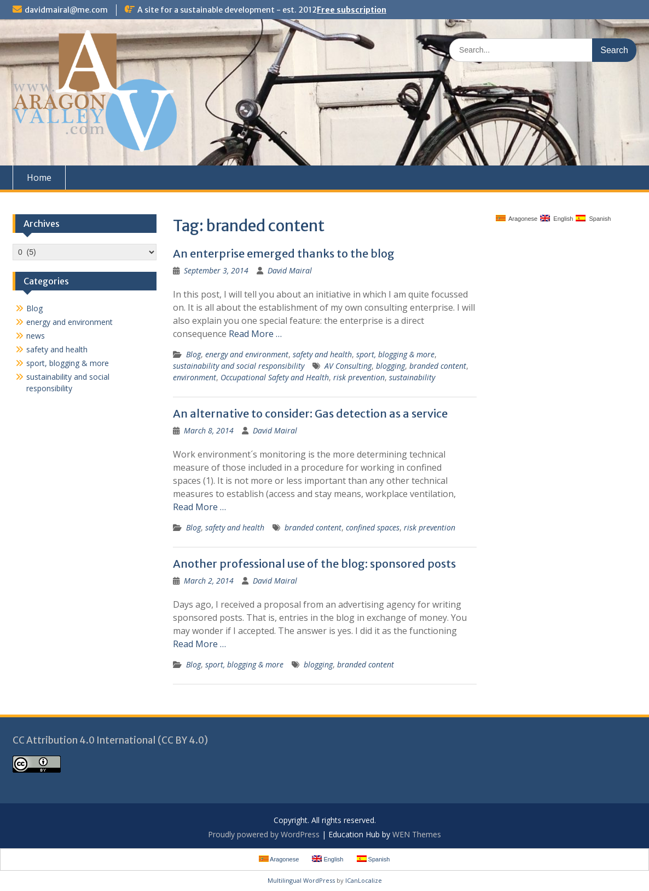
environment (194, 377)
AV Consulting (348, 366)
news (35, 335)
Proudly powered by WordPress (264, 834)
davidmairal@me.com (66, 10)
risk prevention (359, 377)
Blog (193, 354)
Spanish (593, 218)
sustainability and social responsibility (238, 366)
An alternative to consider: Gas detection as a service (310, 413)
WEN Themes (416, 834)
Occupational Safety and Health (275, 377)
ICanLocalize (363, 880)
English (556, 218)
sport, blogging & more (395, 354)
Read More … (255, 334)
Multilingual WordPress (301, 880)
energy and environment (246, 354)
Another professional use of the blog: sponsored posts (314, 563)
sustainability (412, 377)
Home (39, 178)
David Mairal (290, 270)
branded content (437, 366)
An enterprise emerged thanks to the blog (284, 253)
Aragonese (517, 218)
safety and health (322, 354)
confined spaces (372, 527)
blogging (390, 366)
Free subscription (351, 10)
